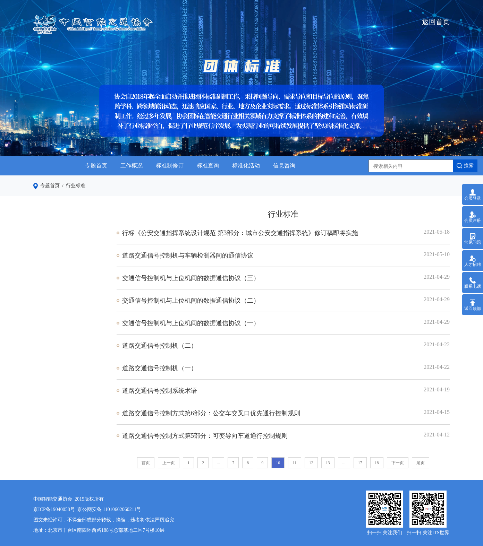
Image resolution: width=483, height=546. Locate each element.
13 (328, 462)
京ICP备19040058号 (54, 509)
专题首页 (96, 165)
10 (278, 462)
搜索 (465, 165)
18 (377, 462)
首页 (146, 462)
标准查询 (208, 165)
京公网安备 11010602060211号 (109, 509)
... (218, 462)
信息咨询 (284, 165)
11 (295, 462)
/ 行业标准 (72, 185)
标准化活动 (246, 165)
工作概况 (131, 165)
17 (360, 462)
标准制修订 (170, 165)
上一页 (168, 462)
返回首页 (436, 22)
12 (311, 462)
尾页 (420, 462)
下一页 (397, 462)
